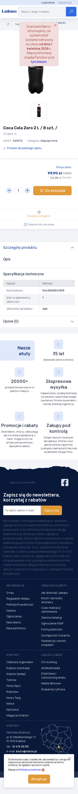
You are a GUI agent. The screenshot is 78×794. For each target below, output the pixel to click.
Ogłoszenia (14, 616)
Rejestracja (65, 2)
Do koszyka (52, 190)
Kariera (11, 610)
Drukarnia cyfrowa (53, 689)
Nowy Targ (13, 698)
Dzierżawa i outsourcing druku (53, 675)
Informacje (15, 585)
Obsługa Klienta (54, 585)
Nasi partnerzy (16, 628)
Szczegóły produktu (20, 247)
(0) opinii (10, 134)
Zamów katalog (51, 617)
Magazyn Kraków (17, 715)
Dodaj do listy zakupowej (39, 224)
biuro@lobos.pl (26, 751)
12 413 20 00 (20, 746)
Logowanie (48, 2)
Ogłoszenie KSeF (52, 623)
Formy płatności (51, 629)
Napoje (19, 24)
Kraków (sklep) (16, 674)
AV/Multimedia (50, 668)
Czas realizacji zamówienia (50, 610)
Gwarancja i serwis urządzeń (53, 643)
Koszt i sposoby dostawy (51, 600)
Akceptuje (39, 779)
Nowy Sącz (13, 686)
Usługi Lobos (51, 655)
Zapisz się (51, 510)
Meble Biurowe (51, 683)
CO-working (49, 662)
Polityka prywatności (30, 769)
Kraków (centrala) (18, 668)
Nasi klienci (13, 622)
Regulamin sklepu (18, 598)
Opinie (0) (11, 321)
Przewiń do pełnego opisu (22, 148)
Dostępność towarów (55, 635)
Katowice (12, 709)
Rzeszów (12, 692)
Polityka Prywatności (19, 604)
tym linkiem (39, 62)
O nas (10, 593)
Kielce (10, 703)
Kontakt (13, 655)
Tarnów (11, 680)
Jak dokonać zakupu (54, 593)
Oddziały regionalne (19, 662)
